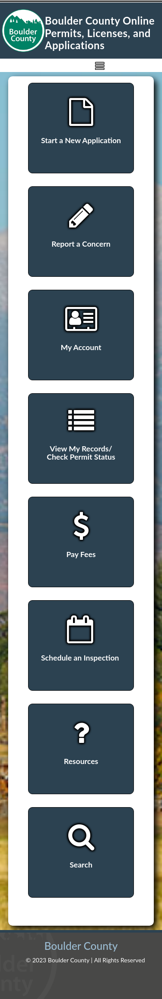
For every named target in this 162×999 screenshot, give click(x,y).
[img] (99, 65)
